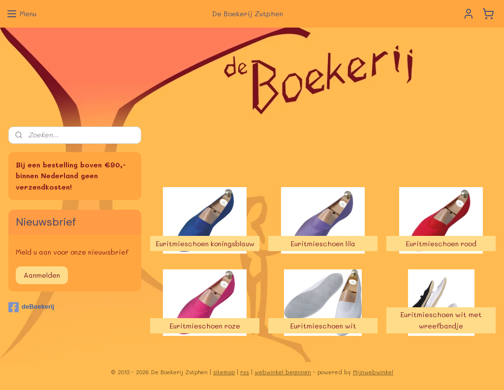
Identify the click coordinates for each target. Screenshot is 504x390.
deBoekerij (31, 307)
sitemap (224, 372)
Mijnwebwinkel (373, 372)
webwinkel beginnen (282, 372)
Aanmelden (42, 275)
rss (244, 372)
